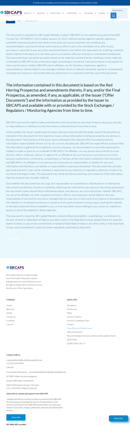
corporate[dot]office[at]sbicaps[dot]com (24, 360)
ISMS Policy (72, 339)
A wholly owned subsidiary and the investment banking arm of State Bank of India (65, 3)
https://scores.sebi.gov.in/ (26, 376)
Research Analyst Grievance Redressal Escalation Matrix (91, 336)
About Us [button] (28, 13)
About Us (10, 309)
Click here (35, 385)
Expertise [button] (41, 13)
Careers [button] (102, 13)
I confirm (12, 238)
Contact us (11, 316)
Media (9, 313)
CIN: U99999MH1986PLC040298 (21, 388)
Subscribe (118, 418)
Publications (72, 13)
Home (9, 305)
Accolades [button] (88, 13)
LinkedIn (10, 367)
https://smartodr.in (26, 380)
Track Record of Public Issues (79, 328)
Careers (9, 324)
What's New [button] (55, 13)
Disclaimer (71, 305)
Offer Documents (74, 332)
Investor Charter (74, 316)
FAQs (69, 313)
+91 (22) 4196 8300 (15, 363)
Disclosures (72, 309)
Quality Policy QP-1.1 (76, 343)
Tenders (70, 324)
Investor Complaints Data (78, 320)
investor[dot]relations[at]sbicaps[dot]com (47, 372)
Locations (10, 320)
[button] (80, 13)
